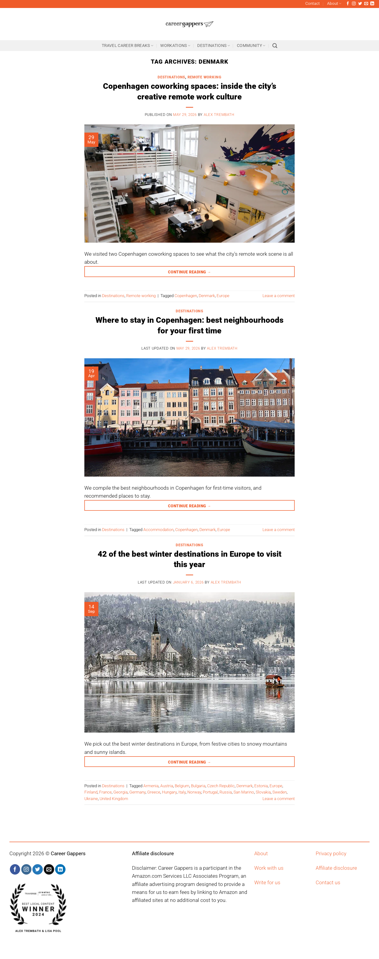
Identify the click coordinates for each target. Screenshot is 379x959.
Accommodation (158, 529)
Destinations (213, 45)
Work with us (269, 868)
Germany (137, 792)
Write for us (267, 882)
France (105, 792)
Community (251, 45)
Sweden (279, 792)
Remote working (204, 77)
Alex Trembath (219, 114)
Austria (166, 786)
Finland (90, 792)
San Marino (243, 792)
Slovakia (263, 792)
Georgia (120, 792)
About (334, 3)
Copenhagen (186, 295)
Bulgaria (198, 786)
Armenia (151, 786)
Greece (153, 792)
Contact (312, 3)
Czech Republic (221, 786)
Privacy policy (331, 853)
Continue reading (189, 271)
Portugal (210, 792)
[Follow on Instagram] (354, 4)
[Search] (274, 45)
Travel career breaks (127, 45)
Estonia (261, 786)
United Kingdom (114, 798)
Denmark (207, 295)
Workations (175, 45)
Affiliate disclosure (336, 868)
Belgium (182, 786)
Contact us (328, 882)
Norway (194, 792)
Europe (223, 295)
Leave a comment (278, 295)
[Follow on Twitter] (360, 4)
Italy (182, 792)
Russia (225, 792)
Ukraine (91, 798)
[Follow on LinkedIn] (372, 4)
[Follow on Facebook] (348, 4)
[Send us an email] (366, 4)
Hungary (169, 792)
